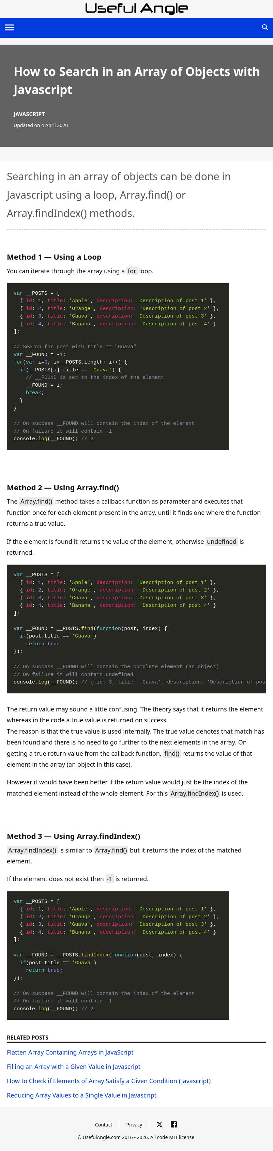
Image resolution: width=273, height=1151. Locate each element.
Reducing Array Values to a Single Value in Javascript (81, 1095)
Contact (103, 1124)
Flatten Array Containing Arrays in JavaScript (70, 1052)
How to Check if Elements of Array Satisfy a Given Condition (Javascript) (109, 1081)
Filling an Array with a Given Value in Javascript (73, 1066)
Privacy (134, 1124)
